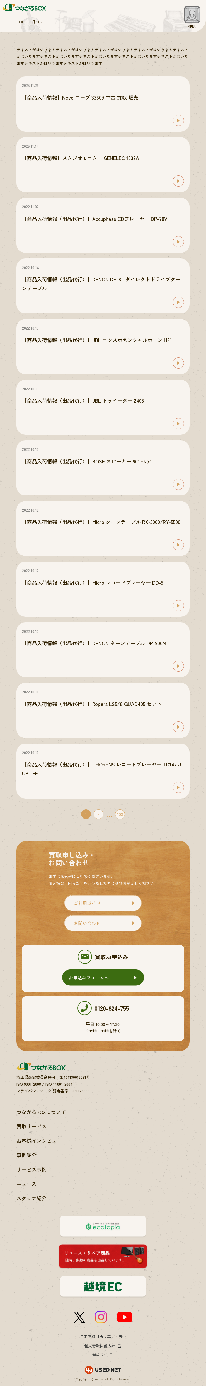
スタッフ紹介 (31, 1198)
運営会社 (100, 1354)
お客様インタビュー (39, 1140)
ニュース (26, 1183)
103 (120, 814)
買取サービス (31, 1126)
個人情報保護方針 (99, 1345)
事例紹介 (26, 1154)
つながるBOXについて (41, 1112)
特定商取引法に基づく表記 (103, 1336)
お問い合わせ (87, 923)
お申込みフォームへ (89, 977)
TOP (20, 22)
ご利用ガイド (87, 903)
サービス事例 (31, 1169)
